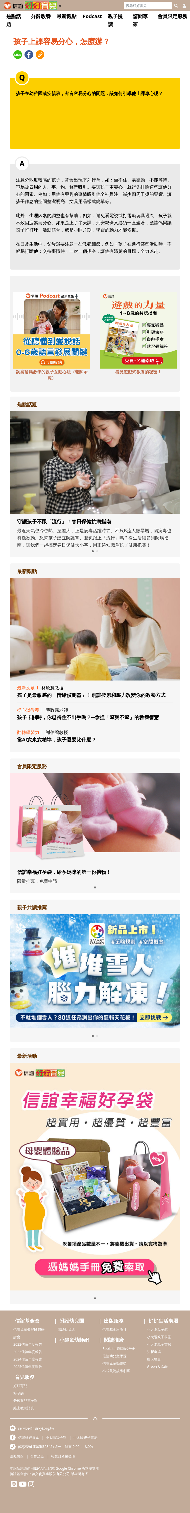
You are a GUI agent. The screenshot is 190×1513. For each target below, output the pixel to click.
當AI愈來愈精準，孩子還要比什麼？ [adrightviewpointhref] (56, 739)
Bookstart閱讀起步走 (118, 1348)
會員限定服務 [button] (172, 16)
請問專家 (140, 20)
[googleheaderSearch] (176, 5)
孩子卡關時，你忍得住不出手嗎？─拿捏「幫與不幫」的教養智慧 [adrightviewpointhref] (88, 717)
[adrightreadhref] (95, 971)
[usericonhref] (182, 5)
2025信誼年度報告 (27, 1366)
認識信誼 (17, 1456)
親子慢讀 (115, 20)
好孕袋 (18, 1393)
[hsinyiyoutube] (22, 1485)
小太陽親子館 (157, 1329)
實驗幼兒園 (66, 1329)
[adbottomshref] (51, 330)
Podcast (92, 16)
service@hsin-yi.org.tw (36, 1428)
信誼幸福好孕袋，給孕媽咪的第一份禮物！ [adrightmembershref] (64, 872)
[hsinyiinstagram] (31, 1485)
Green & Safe (157, 1366)
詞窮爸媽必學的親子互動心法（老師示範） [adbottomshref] (52, 374)
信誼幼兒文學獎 (114, 1356)
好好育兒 (20, 1385)
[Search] (148, 5)
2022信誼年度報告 (27, 1344)
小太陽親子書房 (159, 1344)
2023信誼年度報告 (27, 1351)
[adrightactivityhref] (95, 1176)
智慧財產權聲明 (63, 1456)
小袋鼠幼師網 (74, 1339)
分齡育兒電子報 (25, 1400)
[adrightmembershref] (95, 818)
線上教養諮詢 (23, 1408)
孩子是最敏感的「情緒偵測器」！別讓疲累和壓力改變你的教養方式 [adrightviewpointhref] (91, 695)
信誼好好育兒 (28, 1437)
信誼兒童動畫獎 (114, 1363)
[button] (60, 5)
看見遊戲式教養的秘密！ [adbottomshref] (138, 372)
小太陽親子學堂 (159, 1337)
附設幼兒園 (71, 1320)
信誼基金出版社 (114, 1329)
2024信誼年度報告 (27, 1359)
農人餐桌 (154, 1359)
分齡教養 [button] (41, 16)
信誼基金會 (27, 1320)
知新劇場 (154, 1351)
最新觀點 (66, 16)
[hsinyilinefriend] (14, 1485)
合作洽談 (37, 1456)
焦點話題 (13, 20)
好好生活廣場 (163, 1320)
